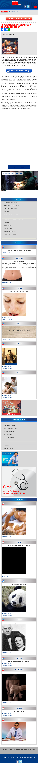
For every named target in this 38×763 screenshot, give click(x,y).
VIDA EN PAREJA (7, 237)
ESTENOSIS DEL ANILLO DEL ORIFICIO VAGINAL (12, 422)
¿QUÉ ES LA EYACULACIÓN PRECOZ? (10, 428)
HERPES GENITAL (7, 440)
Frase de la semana (19, 343)
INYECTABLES (6, 445)
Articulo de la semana (19, 258)
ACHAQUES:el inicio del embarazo (10, 208)
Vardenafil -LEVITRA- (8, 211)
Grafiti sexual (19, 323)
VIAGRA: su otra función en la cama (10, 202)
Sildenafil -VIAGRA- (7, 225)
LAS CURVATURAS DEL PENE (9, 431)
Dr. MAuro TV (16, 2)
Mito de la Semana (19, 503)
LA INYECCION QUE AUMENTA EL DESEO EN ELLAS (13, 219)
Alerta (19, 542)
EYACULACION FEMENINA (9, 437)
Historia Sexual (19, 619)
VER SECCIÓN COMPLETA (7, 253)
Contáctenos (16, 1)
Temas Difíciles (15, 11)
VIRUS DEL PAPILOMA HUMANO (10, 443)
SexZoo (19, 580)
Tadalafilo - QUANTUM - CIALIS (9, 228)
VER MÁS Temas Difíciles (19, 167)
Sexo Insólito (19, 372)
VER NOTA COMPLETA (7, 252)
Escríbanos (19, 719)
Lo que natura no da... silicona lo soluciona (19, 330)
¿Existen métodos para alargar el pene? (11, 205)
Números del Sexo (19, 246)
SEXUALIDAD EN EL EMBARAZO (10, 231)
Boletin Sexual (19, 658)
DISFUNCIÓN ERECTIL (8, 434)
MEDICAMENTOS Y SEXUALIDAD (10, 234)
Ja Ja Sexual (19, 708)
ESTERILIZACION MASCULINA (9, 425)
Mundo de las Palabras (19, 669)
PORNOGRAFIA (7, 222)
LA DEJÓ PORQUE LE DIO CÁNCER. (10, 217)
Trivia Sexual (19, 288)
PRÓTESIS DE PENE (8, 173)
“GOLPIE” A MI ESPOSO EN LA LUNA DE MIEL (12, 214)
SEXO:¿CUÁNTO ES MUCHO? (9, 448)
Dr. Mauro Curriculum (17, 4)
